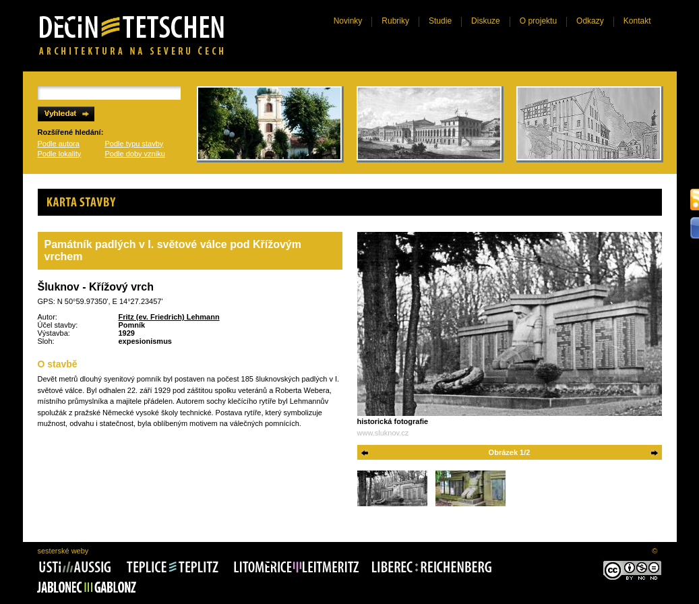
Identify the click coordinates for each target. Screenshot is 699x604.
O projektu (538, 21)
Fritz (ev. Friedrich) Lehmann (169, 317)
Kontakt (637, 21)
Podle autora (59, 144)
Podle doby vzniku (135, 154)
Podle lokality (60, 154)
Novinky (348, 21)
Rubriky (395, 21)
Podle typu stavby (134, 144)
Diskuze (485, 21)
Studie (440, 21)
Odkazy (590, 21)
